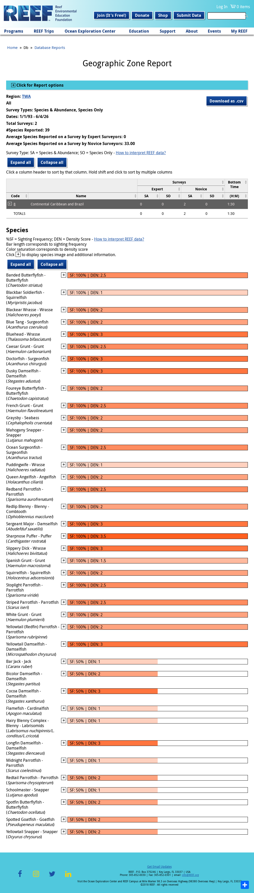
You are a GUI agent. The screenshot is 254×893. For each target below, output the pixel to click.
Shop (163, 15)
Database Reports (49, 47)
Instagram (36, 876)
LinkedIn (68, 876)
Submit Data (189, 15)
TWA (26, 96)
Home (12, 47)
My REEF (239, 31)
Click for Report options (39, 85)
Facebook (20, 876)
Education (139, 31)
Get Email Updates (159, 866)
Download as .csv (227, 101)
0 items (243, 6)
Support (168, 31)
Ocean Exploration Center (90, 31)
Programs (13, 31)
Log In (221, 6)
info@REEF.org (190, 875)
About (192, 31)
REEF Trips (44, 31)
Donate (142, 15)
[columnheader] (181, 182)
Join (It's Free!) (111, 15)
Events (214, 31)
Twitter (52, 876)
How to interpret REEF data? (141, 152)
